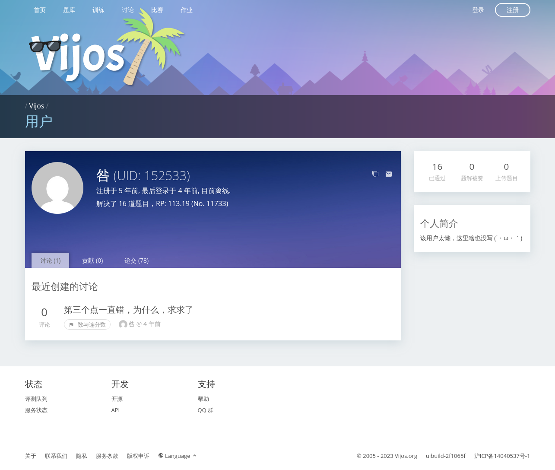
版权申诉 (138, 456)
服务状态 (36, 410)
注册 (513, 10)
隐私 (81, 456)
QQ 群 (206, 410)
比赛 (157, 10)
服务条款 (107, 456)
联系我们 (56, 456)
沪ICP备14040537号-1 (502, 456)
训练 (98, 10)
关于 (30, 456)
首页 (40, 10)
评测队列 (36, 399)
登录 (478, 10)
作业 (187, 10)
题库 (69, 10)
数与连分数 (87, 324)
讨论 (128, 10)
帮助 (203, 399)
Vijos (36, 106)
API (115, 410)
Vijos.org (406, 456)
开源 (117, 399)
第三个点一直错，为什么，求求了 (128, 309)
